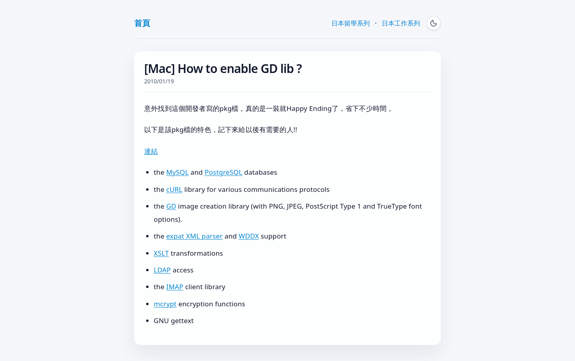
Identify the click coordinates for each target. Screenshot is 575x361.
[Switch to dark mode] (433, 23)
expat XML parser (194, 236)
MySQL (177, 172)
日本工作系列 (401, 23)
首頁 (142, 23)
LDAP (162, 269)
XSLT (161, 253)
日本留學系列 (350, 23)
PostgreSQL (223, 172)
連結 (151, 151)
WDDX (249, 236)
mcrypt (165, 303)
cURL (174, 189)
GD (171, 206)
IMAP (174, 286)
